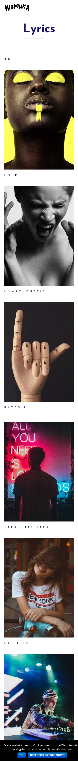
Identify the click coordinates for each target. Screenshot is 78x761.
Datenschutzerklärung (47, 755)
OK (22, 755)
